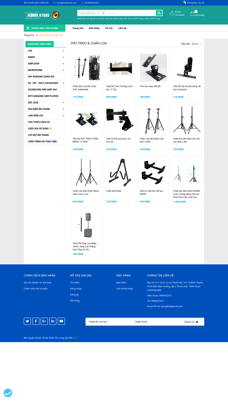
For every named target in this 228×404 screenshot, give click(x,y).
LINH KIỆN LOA (35, 115)
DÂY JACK (33, 102)
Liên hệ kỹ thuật (124, 288)
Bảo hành (121, 282)
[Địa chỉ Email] (155, 322)
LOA (30, 50)
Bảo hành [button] (123, 275)
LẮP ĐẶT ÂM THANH (38, 135)
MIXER (31, 57)
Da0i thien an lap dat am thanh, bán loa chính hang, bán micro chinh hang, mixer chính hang (118, 18)
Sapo (75, 337)
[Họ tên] (109, 322)
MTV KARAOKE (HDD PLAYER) (43, 96)
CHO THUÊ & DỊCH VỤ (39, 122)
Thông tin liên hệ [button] (160, 275)
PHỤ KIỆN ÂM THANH (39, 109)
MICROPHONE (35, 70)
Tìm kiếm (75, 282)
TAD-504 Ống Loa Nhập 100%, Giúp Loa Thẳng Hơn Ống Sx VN (84, 246)
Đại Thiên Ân (51, 337)
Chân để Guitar (113, 191)
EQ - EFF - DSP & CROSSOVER (43, 83)
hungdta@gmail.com (67, 2)
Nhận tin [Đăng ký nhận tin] (191, 322)
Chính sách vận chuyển (36, 288)
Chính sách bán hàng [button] (40, 275)
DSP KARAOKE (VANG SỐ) (41, 76)
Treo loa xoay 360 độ (150, 86)
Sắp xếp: (185, 43)
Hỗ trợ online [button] (81, 275)
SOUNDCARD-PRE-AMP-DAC (42, 89)
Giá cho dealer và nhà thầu (38, 282)
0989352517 (93, 2)
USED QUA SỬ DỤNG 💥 (40, 128)
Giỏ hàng (75, 300)
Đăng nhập (76, 288)
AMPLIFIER (33, 63)
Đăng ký (74, 294)
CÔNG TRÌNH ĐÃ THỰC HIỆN (42, 141)
